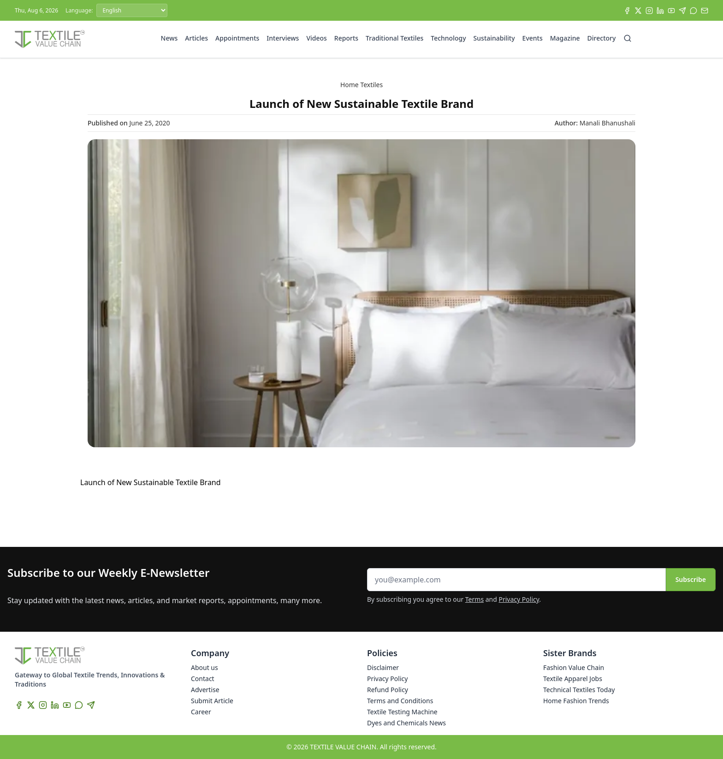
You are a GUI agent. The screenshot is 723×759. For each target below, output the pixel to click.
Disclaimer (383, 667)
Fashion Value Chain (573, 667)
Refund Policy (387, 689)
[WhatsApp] (693, 10)
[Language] (131, 10)
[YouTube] (671, 10)
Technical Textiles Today (579, 689)
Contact (202, 678)
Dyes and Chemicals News (406, 722)
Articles (196, 38)
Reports (346, 38)
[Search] (627, 38)
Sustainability (494, 38)
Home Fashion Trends (576, 700)
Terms (474, 599)
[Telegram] (682, 10)
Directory (601, 38)
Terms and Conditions (400, 700)
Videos (316, 38)
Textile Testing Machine (402, 711)
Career (201, 711)
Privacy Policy (519, 599)
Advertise (205, 689)
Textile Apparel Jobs (572, 678)
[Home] (50, 39)
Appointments (237, 38)
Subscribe (691, 579)
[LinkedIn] (660, 10)
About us (204, 667)
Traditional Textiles (394, 38)
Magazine (565, 38)
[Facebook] (627, 10)
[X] (638, 10)
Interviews (283, 38)
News (169, 38)
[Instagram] (649, 10)
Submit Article (212, 700)
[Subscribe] (704, 10)
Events (532, 38)
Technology (448, 38)
